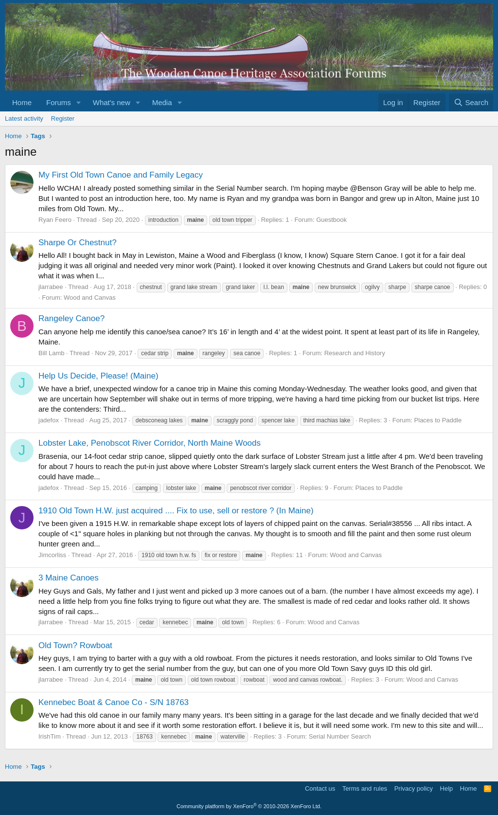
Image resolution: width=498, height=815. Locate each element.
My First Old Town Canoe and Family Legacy (120, 175)
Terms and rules (364, 788)
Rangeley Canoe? (71, 318)
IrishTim (49, 736)
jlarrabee (50, 286)
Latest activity (24, 118)
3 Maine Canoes (68, 577)
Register (62, 118)
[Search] (471, 102)
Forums (58, 102)
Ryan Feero (54, 219)
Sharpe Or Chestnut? (77, 242)
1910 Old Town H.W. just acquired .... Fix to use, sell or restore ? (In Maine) (176, 510)
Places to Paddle (438, 420)
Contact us (320, 788)
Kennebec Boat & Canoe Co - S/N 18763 (113, 702)
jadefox (48, 420)
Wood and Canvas (90, 297)
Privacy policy (413, 788)
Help (446, 788)
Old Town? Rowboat (75, 645)
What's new (111, 102)
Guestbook (331, 219)
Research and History (354, 353)
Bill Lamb (51, 353)
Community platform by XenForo (249, 806)
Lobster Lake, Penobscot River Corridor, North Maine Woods (149, 443)
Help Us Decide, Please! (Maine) (98, 375)
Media (162, 102)
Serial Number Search (340, 736)
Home (22, 102)
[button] (79, 102)
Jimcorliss (52, 555)
